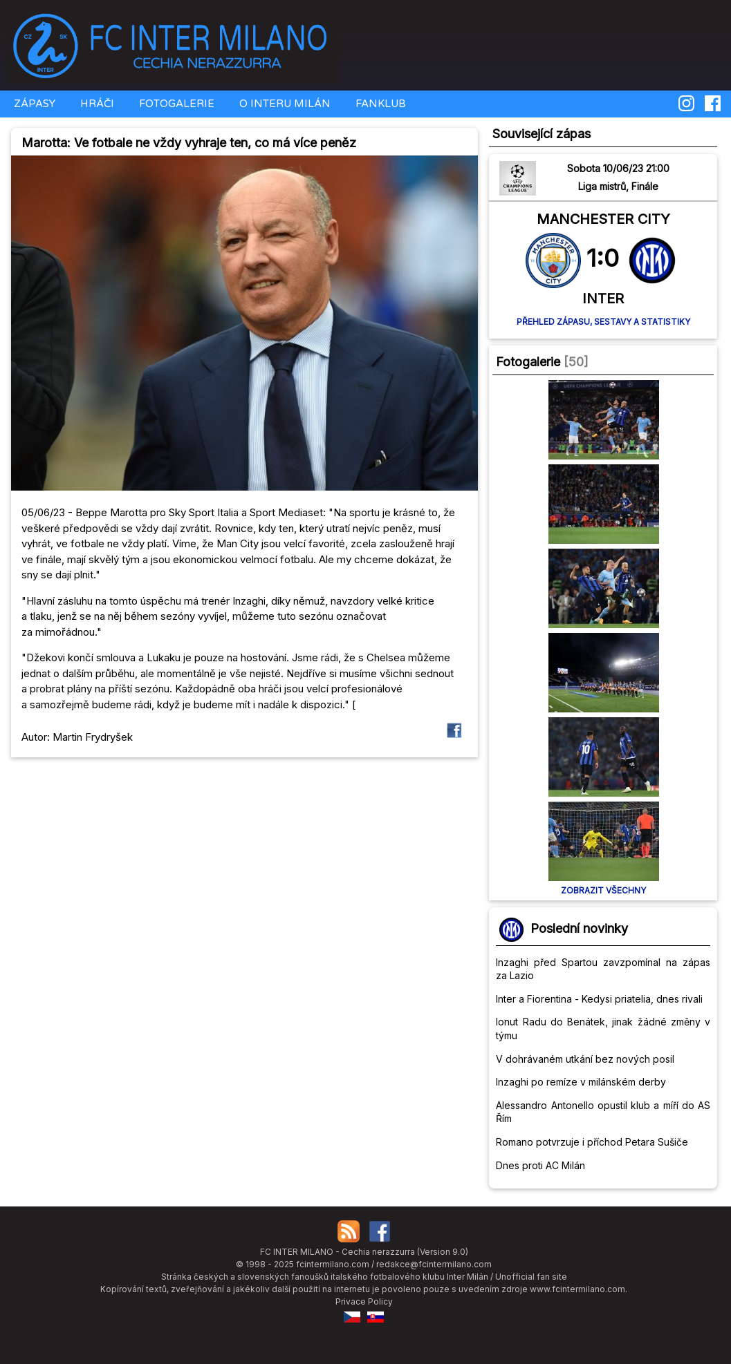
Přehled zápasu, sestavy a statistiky (603, 321)
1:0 (602, 257)
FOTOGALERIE (175, 103)
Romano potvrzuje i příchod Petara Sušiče (592, 1142)
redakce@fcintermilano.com (434, 1264)
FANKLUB (379, 103)
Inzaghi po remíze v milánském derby (581, 1082)
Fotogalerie (528, 361)
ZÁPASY (33, 103)
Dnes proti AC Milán (540, 1165)
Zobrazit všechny (603, 890)
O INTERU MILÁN (284, 103)
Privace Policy (364, 1301)
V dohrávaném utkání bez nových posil (585, 1059)
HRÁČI (95, 103)
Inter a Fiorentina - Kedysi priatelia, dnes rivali (599, 999)
